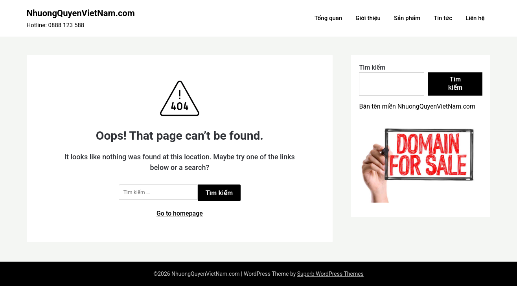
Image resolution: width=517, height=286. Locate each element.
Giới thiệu (368, 18)
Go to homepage (179, 213)
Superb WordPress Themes (330, 274)
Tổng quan (328, 18)
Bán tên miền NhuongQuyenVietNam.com (417, 106)
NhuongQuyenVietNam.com (81, 13)
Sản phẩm (407, 18)
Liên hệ (474, 18)
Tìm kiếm (372, 67)
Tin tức (443, 18)
